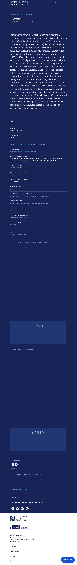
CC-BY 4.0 (13, 225)
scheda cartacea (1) (16, 218)
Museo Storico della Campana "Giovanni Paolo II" (26, 144)
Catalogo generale (19, 3)
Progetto (13, 546)
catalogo (15, 14)
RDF (11, 232)
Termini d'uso (14, 551)
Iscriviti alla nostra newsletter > (27, 502)
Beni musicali (28, 14)
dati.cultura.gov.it (15, 537)
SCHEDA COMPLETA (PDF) (18, 235)
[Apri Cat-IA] (68, 560)
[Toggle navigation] (56, 3)
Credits (12, 561)
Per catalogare (15, 542)
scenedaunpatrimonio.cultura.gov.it (22, 539)
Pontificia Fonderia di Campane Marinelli (23, 152)
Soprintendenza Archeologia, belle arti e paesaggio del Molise (30, 196)
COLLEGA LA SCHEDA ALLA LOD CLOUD (27, 474)
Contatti (12, 556)
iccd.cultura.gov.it (16, 535)
